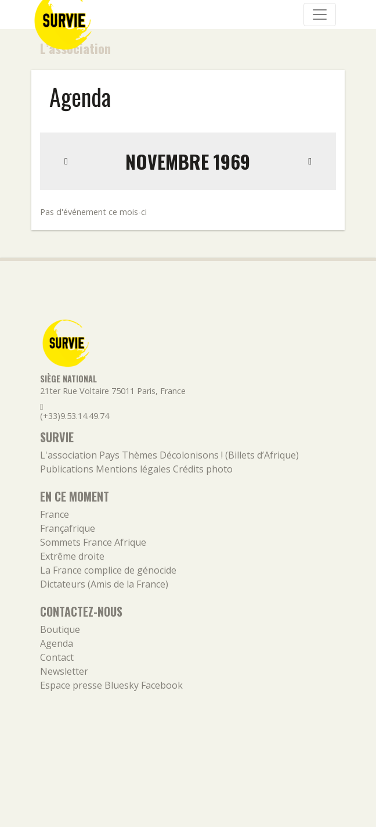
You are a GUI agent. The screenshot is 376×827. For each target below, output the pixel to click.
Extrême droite (72, 556)
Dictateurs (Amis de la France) (104, 584)
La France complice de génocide (108, 570)
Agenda (56, 643)
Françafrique (67, 528)
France (54, 514)
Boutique (60, 629)
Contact (57, 657)
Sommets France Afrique (93, 542)
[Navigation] (319, 14)
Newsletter (64, 671)
